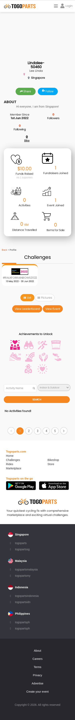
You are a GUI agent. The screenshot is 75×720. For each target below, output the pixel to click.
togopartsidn (22, 602)
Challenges (13, 460)
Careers (38, 658)
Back (4, 249)
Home (9, 455)
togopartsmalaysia (26, 569)
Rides (9, 464)
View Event (52, 309)
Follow (48, 91)
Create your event (37, 691)
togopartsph (22, 622)
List (27, 298)
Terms (37, 667)
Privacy (37, 675)
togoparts (21, 543)
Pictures (45, 298)
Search (36, 399)
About (37, 650)
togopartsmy (22, 575)
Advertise (37, 683)
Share (25, 91)
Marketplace (13, 468)
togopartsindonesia (27, 595)
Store (51, 464)
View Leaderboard (27, 309)
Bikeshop (53, 460)
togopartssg (22, 549)
